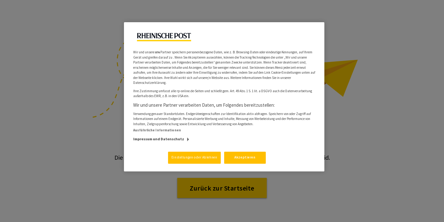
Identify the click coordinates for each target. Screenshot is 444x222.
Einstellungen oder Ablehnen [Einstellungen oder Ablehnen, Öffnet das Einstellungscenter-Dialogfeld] (194, 157)
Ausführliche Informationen (157, 130)
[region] (224, 96)
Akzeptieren (244, 157)
